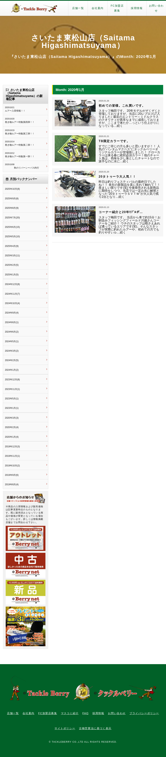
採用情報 (137, 8)
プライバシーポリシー (144, 713)
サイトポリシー (65, 728)
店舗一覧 (78, 8)
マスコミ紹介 (70, 713)
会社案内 (97, 8)
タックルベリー (34, 8)
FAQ (85, 713)
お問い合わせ (156, 8)
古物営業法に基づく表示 (95, 728)
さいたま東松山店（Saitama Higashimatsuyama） (83, 41)
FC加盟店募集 (117, 8)
